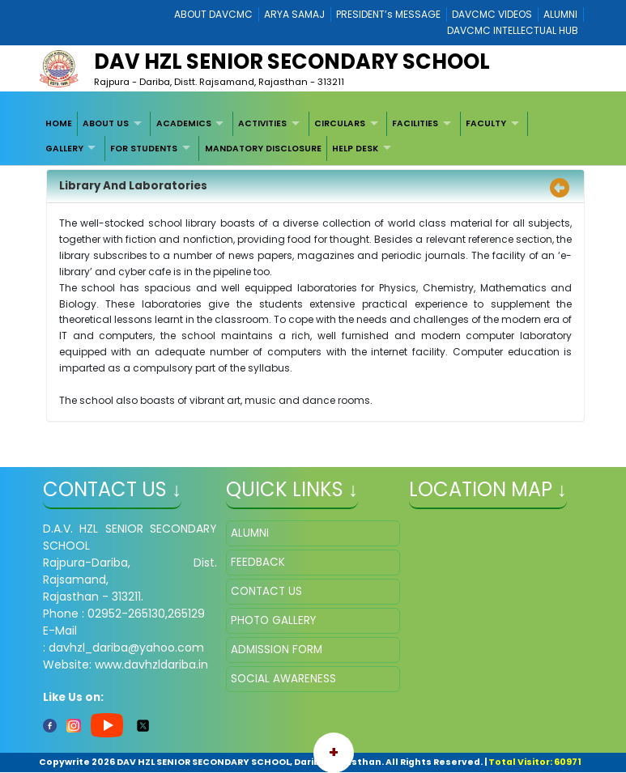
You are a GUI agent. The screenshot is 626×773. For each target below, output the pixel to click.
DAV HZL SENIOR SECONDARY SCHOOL (292, 61)
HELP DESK (355, 148)
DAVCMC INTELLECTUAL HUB (512, 30)
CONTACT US (266, 591)
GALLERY (64, 148)
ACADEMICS (183, 123)
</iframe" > (496, 601)
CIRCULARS (339, 123)
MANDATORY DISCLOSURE (263, 148)
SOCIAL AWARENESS (283, 678)
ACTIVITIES (262, 123)
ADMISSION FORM (276, 649)
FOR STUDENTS (143, 148)
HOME (58, 123)
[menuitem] (59, 124)
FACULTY (486, 123)
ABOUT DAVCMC (213, 14)
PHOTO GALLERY (273, 620)
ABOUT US (106, 123)
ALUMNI (560, 14)
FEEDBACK (258, 562)
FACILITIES (415, 123)
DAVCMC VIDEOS (492, 14)
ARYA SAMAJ (294, 14)
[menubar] (313, 136)
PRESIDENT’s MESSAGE (388, 14)
